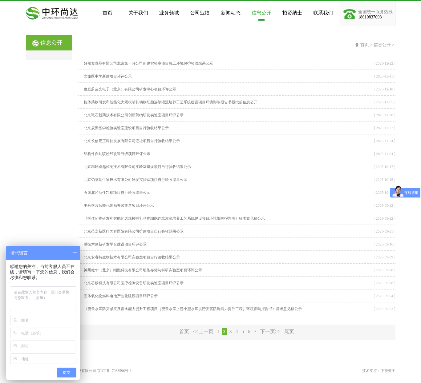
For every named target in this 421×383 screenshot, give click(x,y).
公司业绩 (200, 12)
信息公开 (261, 12)
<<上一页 (203, 331)
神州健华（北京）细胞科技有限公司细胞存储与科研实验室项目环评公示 (143, 270)
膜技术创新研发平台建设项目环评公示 (115, 244)
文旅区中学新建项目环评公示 (108, 76)
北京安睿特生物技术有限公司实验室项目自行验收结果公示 (132, 257)
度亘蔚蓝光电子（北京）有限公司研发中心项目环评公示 (130, 89)
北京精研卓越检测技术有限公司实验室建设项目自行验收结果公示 (137, 167)
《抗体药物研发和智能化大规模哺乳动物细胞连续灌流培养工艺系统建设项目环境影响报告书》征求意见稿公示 (174, 218)
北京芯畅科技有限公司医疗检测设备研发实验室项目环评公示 (134, 283)
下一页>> (270, 331)
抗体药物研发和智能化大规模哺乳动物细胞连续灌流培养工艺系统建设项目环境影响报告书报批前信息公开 (170, 102)
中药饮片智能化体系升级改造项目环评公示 (119, 205)
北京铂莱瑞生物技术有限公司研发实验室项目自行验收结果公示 (135, 180)
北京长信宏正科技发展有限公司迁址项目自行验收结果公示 (132, 141)
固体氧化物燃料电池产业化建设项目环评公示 (121, 296)
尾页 (289, 331)
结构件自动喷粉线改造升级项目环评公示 (117, 154)
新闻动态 (231, 12)
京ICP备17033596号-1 (114, 371)
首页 (107, 12)
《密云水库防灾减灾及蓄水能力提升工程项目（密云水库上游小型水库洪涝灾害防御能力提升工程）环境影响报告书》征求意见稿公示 (193, 309)
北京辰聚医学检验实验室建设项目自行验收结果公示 (126, 128)
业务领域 (169, 12)
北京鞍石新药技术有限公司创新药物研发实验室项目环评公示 (134, 115)
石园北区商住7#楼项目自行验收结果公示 (117, 192)
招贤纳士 (292, 12)
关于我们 (138, 12)
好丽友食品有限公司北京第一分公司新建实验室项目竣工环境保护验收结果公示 (148, 63)
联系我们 (323, 12)
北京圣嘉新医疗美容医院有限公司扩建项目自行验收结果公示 (134, 231)
